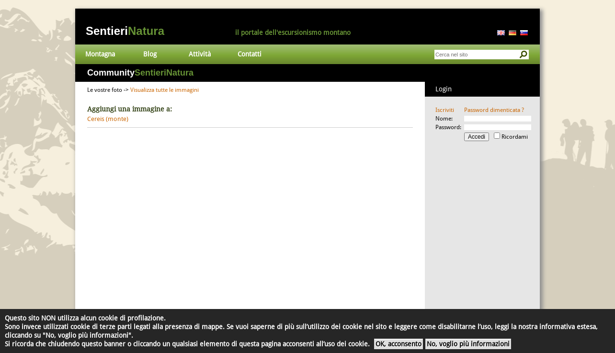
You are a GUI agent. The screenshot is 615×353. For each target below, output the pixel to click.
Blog (150, 54)
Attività (200, 54)
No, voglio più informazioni (468, 344)
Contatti (250, 54)
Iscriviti (444, 110)
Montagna (100, 54)
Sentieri (125, 30)
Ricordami (514, 136)
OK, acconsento (398, 344)
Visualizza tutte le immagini (164, 90)
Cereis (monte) (107, 118)
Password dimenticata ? (494, 110)
